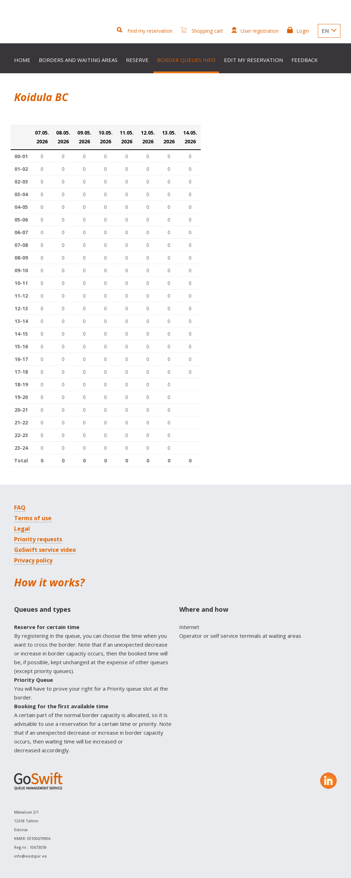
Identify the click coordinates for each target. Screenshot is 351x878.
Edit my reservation (253, 59)
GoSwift (39, 25)
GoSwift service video (45, 550)
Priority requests (38, 539)
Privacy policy (33, 560)
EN (329, 30)
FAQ (19, 507)
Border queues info (186, 59)
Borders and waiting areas (78, 59)
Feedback (304, 59)
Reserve (137, 59)
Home (22, 59)
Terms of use (33, 518)
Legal (22, 529)
